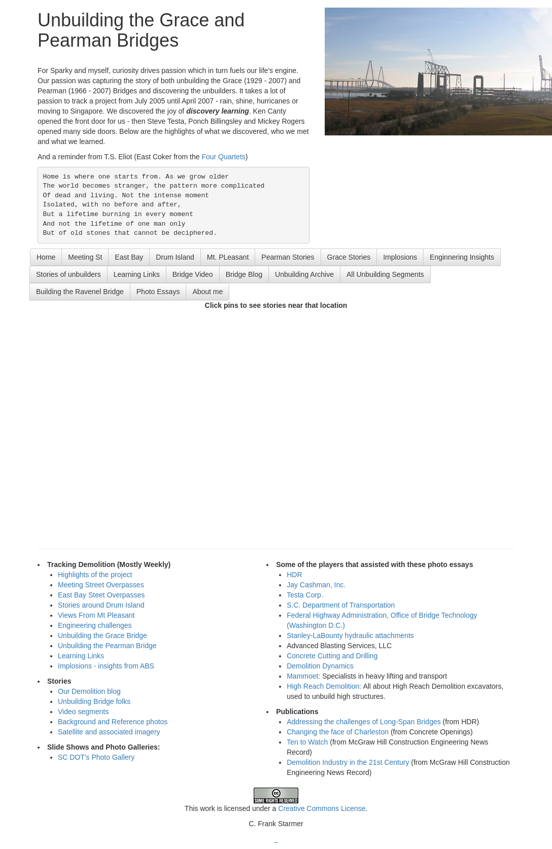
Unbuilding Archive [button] (304, 274)
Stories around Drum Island (101, 605)
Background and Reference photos (112, 722)
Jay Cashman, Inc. (316, 585)
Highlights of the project (95, 575)
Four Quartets (223, 157)
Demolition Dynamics (320, 666)
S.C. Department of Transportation (341, 605)
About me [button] (207, 292)
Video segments (83, 711)
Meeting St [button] (85, 257)
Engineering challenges (95, 625)
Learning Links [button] (137, 274)
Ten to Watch (307, 742)
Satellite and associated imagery (109, 732)
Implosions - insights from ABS (106, 666)
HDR (294, 575)
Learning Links (81, 656)
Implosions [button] (400, 257)
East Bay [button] (129, 257)
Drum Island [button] (175, 257)
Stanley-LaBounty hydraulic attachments (350, 635)
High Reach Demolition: (325, 686)
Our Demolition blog (89, 691)
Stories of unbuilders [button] (68, 274)
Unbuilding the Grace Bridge (102, 635)
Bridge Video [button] (192, 274)
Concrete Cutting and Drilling (332, 656)
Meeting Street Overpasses (101, 585)
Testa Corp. (305, 595)
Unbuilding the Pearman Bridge (107, 646)
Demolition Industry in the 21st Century (348, 762)
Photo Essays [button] (158, 292)
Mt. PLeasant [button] (228, 257)
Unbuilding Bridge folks (94, 701)
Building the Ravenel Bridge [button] (80, 292)
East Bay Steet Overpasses (101, 595)
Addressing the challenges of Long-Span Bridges (364, 722)
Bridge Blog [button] (244, 274)
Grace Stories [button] (349, 257)
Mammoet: (304, 676)
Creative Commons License (321, 808)
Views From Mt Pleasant (96, 615)
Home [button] (46, 257)
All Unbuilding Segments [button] (385, 274)
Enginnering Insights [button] (462, 257)
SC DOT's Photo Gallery (96, 757)
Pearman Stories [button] (287, 257)
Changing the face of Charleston (338, 732)
